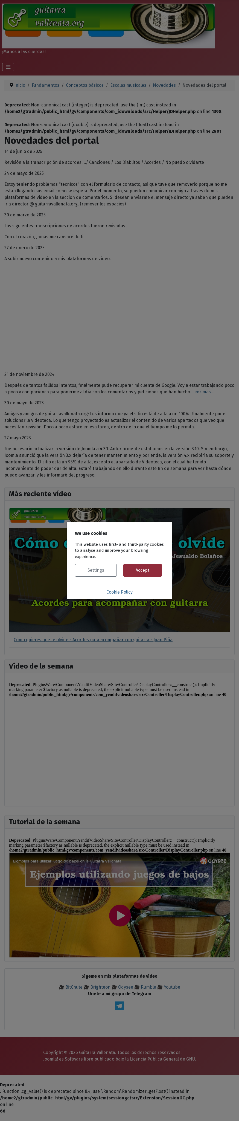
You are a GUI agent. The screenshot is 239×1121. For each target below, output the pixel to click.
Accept (142, 570)
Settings (96, 570)
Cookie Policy (119, 592)
